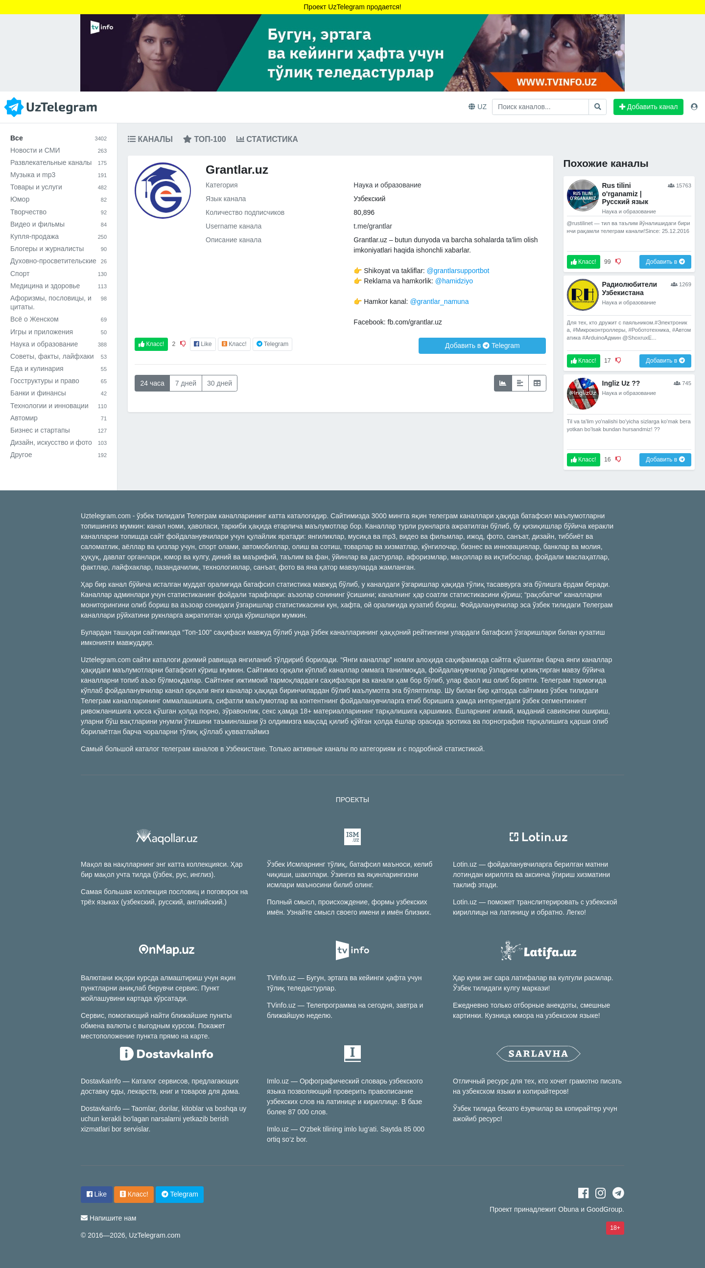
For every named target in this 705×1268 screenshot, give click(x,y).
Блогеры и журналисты (58, 249)
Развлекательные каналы (58, 162)
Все (58, 138)
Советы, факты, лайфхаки (58, 356)
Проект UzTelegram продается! (352, 7)
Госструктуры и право (58, 381)
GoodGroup (604, 1209)
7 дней (185, 383)
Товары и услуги (58, 187)
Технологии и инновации (58, 406)
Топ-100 (204, 139)
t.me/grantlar (372, 226)
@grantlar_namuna (439, 301)
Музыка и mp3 (58, 175)
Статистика (267, 139)
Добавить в (482, 345)
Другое (58, 455)
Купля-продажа (58, 236)
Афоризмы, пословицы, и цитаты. (58, 302)
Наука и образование (58, 344)
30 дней (219, 383)
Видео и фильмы (58, 224)
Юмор (58, 199)
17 (607, 360)
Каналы (150, 139)
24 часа (152, 383)
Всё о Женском (58, 319)
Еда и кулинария (58, 368)
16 (607, 459)
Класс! (151, 344)
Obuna (568, 1209)
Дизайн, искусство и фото (58, 442)
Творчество (58, 212)
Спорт (58, 273)
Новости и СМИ (58, 150)
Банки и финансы (58, 393)
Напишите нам (113, 1218)
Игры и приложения (58, 332)
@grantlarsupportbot (458, 271)
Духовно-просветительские (58, 261)
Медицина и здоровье (58, 286)
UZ (478, 107)
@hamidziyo (454, 281)
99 (607, 261)
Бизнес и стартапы (58, 430)
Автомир (58, 418)
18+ (615, 1227)
